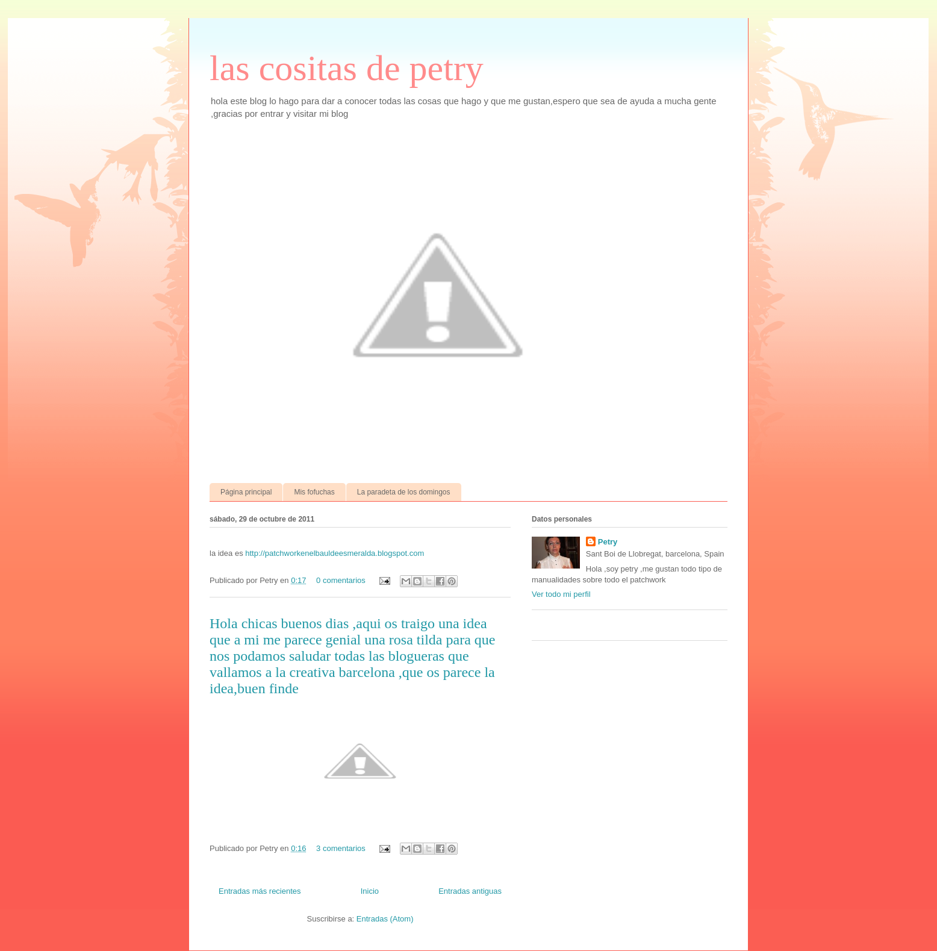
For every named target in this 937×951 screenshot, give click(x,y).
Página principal (246, 492)
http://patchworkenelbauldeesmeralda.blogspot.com (334, 553)
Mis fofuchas (314, 492)
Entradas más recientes (260, 891)
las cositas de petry (347, 68)
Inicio (370, 891)
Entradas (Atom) (385, 918)
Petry (608, 541)
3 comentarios (341, 848)
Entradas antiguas (470, 891)
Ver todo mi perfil (561, 594)
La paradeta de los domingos (403, 492)
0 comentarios (341, 580)
